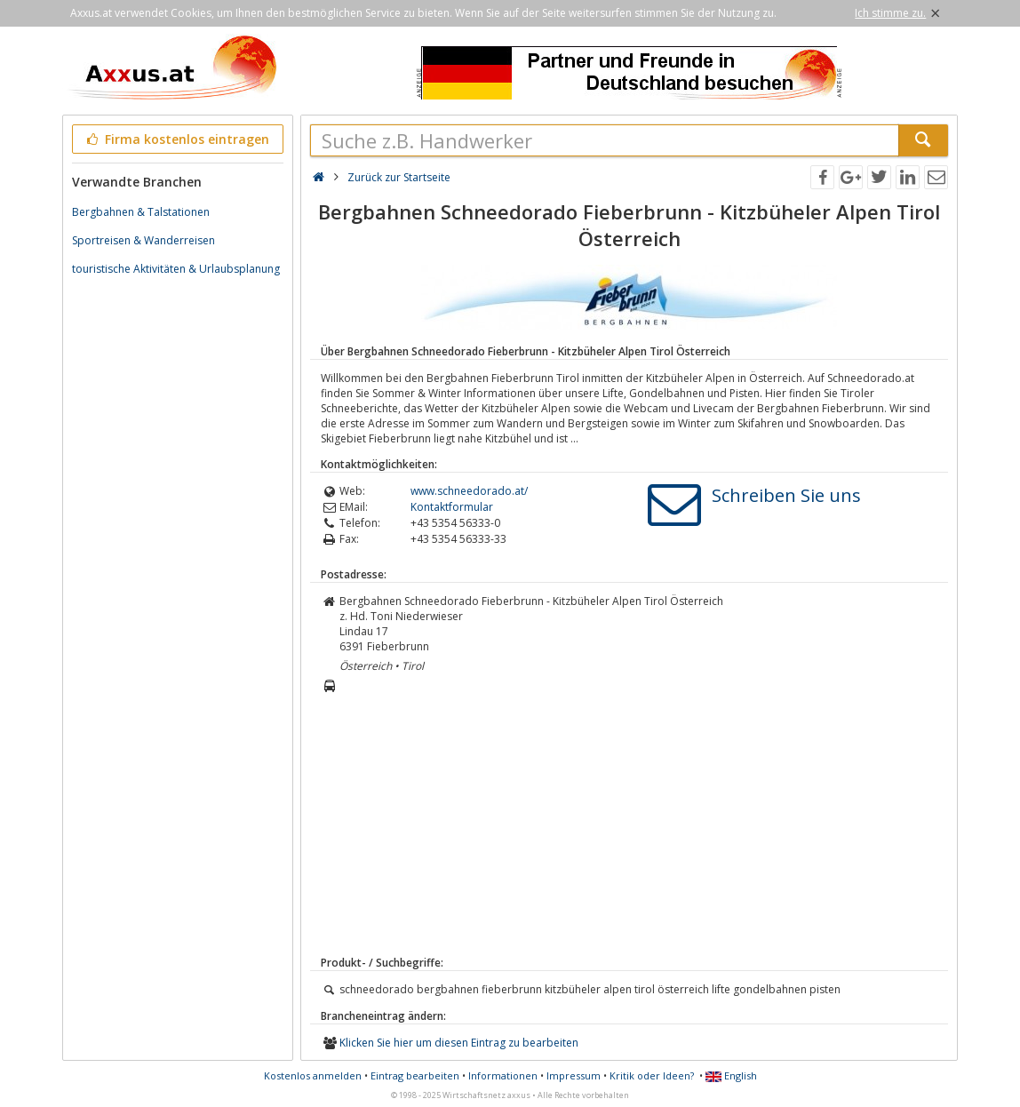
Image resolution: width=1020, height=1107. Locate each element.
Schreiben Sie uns (786, 495)
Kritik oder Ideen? (652, 1075)
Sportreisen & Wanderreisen (143, 240)
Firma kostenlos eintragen (176, 139)
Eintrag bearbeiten (415, 1075)
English (731, 1075)
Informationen (503, 1075)
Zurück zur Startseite (398, 177)
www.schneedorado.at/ (469, 490)
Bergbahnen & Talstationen (141, 211)
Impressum (573, 1075)
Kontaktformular (451, 506)
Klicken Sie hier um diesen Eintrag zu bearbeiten (458, 1042)
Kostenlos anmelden (313, 1075)
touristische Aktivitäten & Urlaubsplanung (176, 268)
